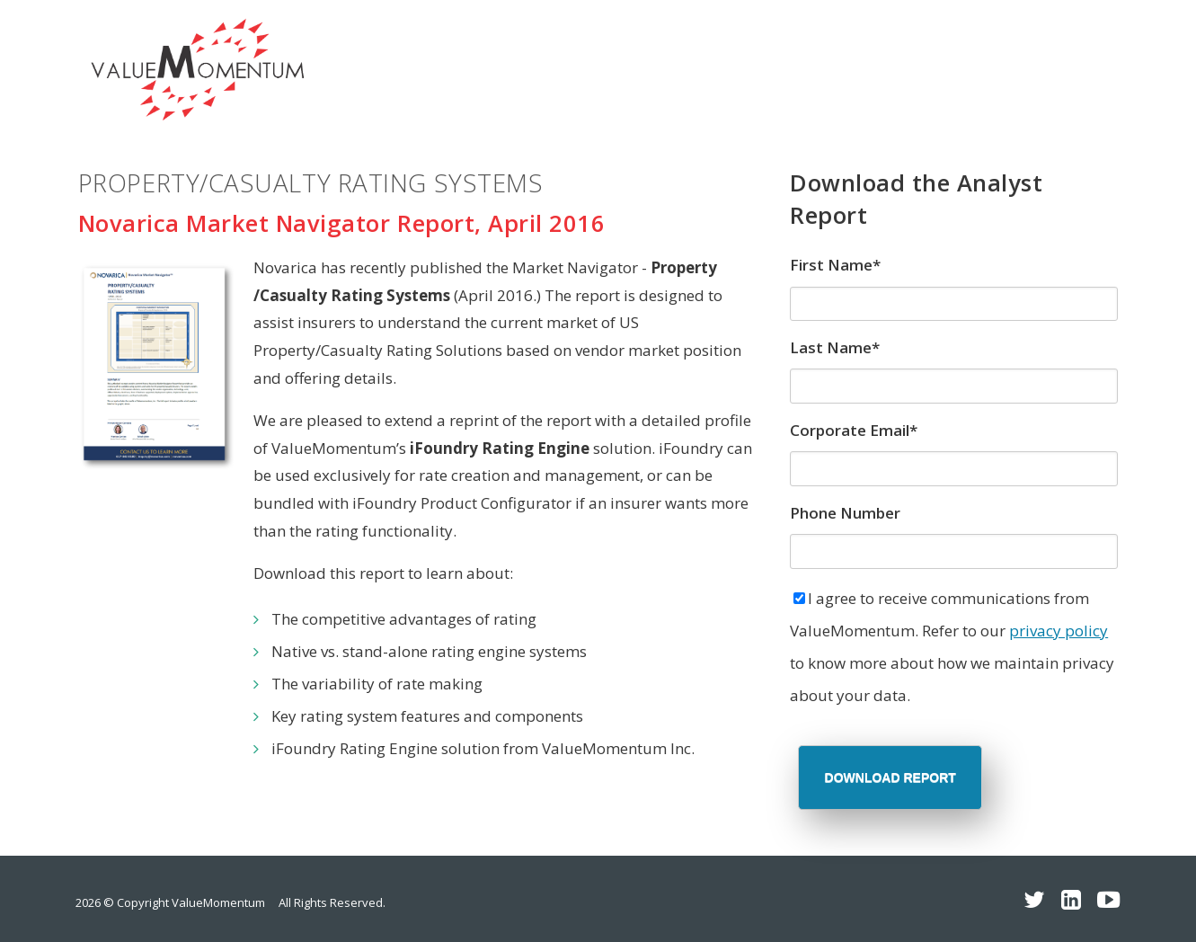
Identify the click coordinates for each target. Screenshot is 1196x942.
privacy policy (1058, 630)
